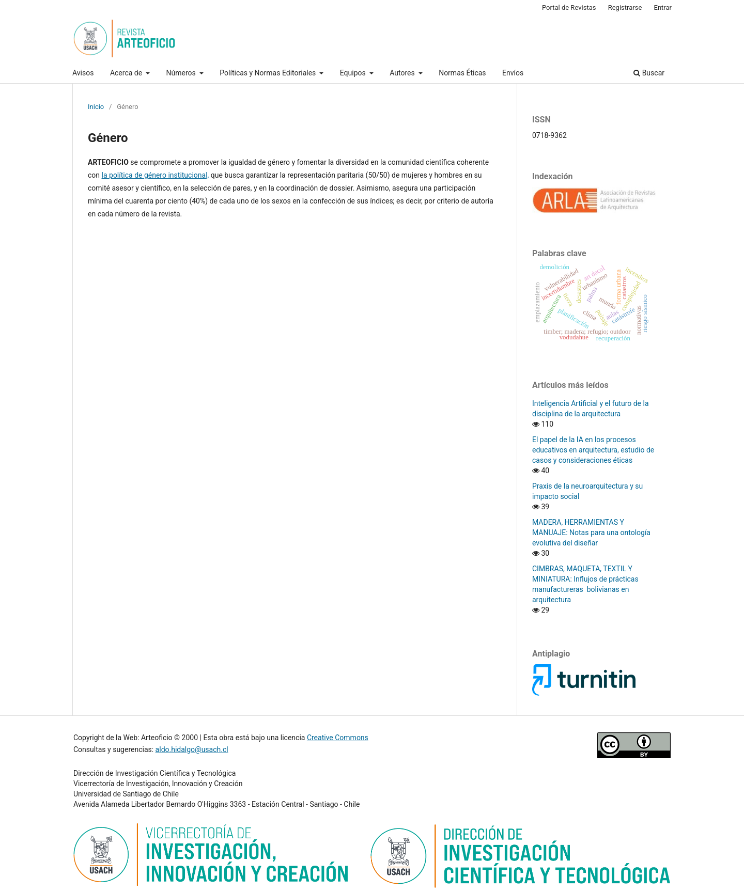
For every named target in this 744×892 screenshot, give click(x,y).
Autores (403, 73)
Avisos (83, 73)
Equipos (353, 73)
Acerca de (127, 73)
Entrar (663, 7)
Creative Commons (337, 737)
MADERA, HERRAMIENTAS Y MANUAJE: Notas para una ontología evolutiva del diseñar (592, 532)
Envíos (512, 73)
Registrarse (625, 7)
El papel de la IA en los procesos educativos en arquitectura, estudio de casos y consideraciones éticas (593, 449)
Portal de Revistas (569, 7)
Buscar (648, 73)
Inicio (96, 107)
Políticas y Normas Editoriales (268, 73)
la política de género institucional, (155, 175)
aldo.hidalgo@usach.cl (192, 749)
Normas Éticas (462, 73)
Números (182, 73)
